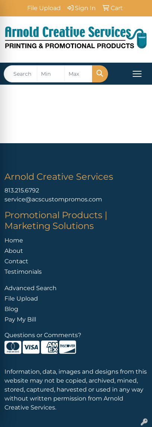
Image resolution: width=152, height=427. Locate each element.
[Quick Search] (20, 73)
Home (13, 240)
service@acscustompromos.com (53, 199)
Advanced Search (30, 288)
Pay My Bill (20, 319)
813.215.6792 (21, 190)
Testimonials (23, 271)
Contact (16, 261)
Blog (11, 309)
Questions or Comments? (42, 335)
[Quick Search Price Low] (51, 73)
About (13, 250)
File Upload (21, 298)
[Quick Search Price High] (78, 73)
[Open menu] (137, 73)
